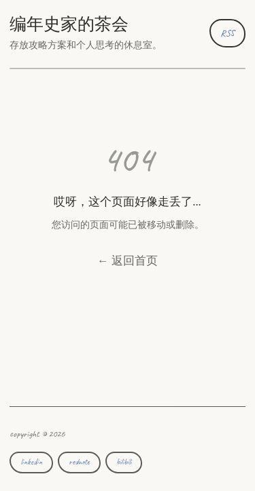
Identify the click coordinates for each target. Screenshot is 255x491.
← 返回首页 (127, 261)
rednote (79, 461)
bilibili (123, 461)
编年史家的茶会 (69, 24)
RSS (227, 33)
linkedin (31, 461)
